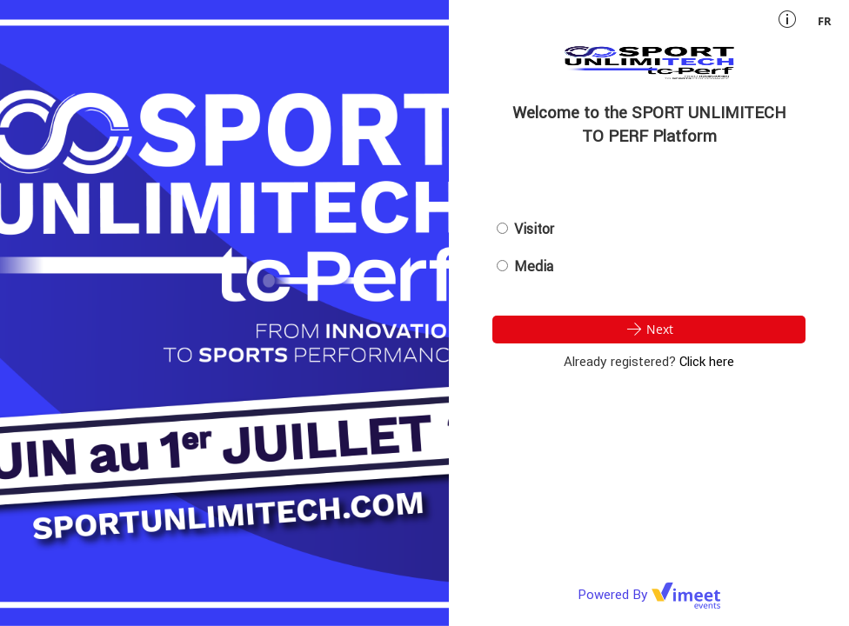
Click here (706, 361)
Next (649, 328)
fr (825, 21)
